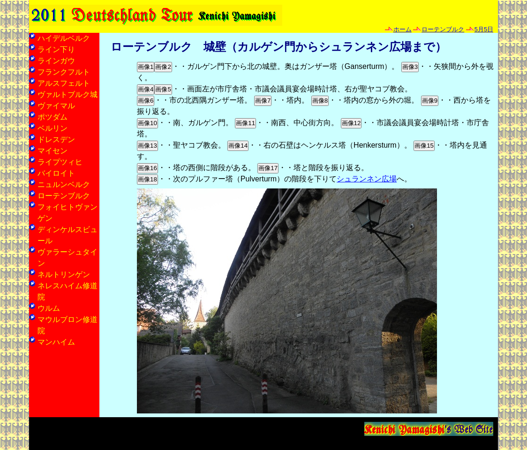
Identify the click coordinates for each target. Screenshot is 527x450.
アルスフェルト (64, 83)
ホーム (402, 29)
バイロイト (56, 173)
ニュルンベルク (64, 184)
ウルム (49, 308)
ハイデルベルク (64, 38)
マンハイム (56, 342)
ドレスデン (56, 139)
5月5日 (483, 29)
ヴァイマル (56, 106)
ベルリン (53, 128)
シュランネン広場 (367, 179)
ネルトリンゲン (64, 274)
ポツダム (53, 117)
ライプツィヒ (60, 162)
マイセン (53, 151)
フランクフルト (64, 72)
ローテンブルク (443, 29)
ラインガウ (56, 61)
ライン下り (56, 49)
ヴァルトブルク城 (68, 94)
